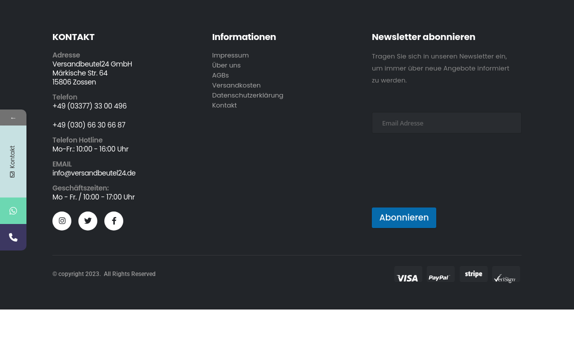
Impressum (230, 55)
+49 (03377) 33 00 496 (89, 106)
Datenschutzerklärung (248, 95)
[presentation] (448, 183)
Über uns (226, 65)
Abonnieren (404, 218)
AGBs (220, 75)
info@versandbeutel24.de (94, 173)
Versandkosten (236, 85)
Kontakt (224, 105)
